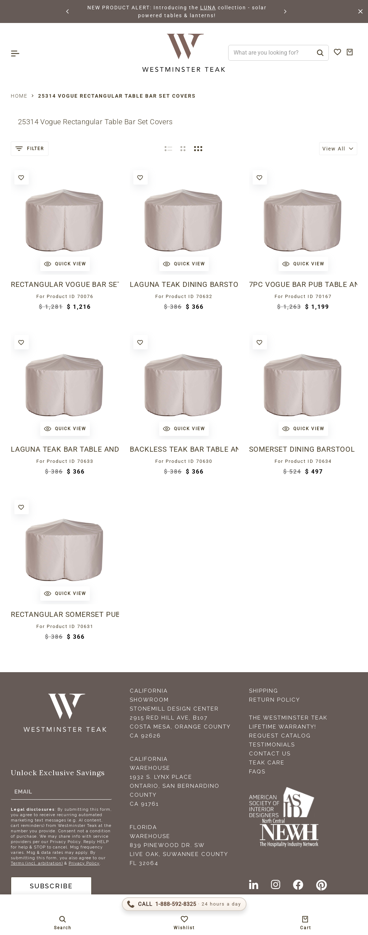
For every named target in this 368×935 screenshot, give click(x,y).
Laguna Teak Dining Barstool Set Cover (184, 284)
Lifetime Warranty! (282, 727)
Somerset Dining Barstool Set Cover (303, 449)
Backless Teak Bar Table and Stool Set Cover (184, 449)
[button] (68, 11)
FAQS (257, 771)
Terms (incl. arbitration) (37, 863)
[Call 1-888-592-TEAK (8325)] (184, 904)
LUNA (208, 7)
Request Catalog (280, 735)
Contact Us (270, 753)
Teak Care (267, 762)
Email (23, 792)
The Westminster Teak (288, 718)
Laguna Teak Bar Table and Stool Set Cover (65, 449)
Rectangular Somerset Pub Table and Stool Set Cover (65, 614)
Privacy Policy (84, 863)
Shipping (263, 691)
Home (19, 96)
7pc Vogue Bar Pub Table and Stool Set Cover (303, 284)
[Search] (320, 53)
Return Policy (274, 700)
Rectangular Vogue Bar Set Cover (65, 284)
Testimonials (272, 744)
